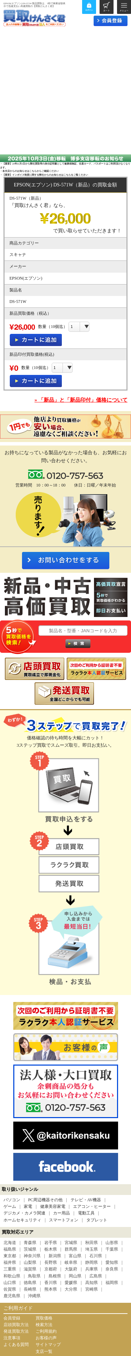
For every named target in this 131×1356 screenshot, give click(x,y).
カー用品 (61, 1213)
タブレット (96, 1220)
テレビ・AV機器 (86, 1199)
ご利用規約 (46, 1331)
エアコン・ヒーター (92, 1206)
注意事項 (11, 1337)
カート (107, 7)
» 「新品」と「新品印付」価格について (81, 400)
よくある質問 (16, 1344)
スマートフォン (63, 1220)
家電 (28, 1206)
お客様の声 (46, 1337)
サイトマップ (48, 1344)
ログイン (89, 7)
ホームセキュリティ (22, 1220)
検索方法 (44, 1324)
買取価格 (44, 1318)
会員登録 (11, 1318)
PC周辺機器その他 (45, 1199)
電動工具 (86, 1213)
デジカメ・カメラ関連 (24, 1213)
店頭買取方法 (16, 1324)
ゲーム (9, 1206)
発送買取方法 (16, 1331)
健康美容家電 (52, 1206)
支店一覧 (44, 1351)
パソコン (11, 1199)
